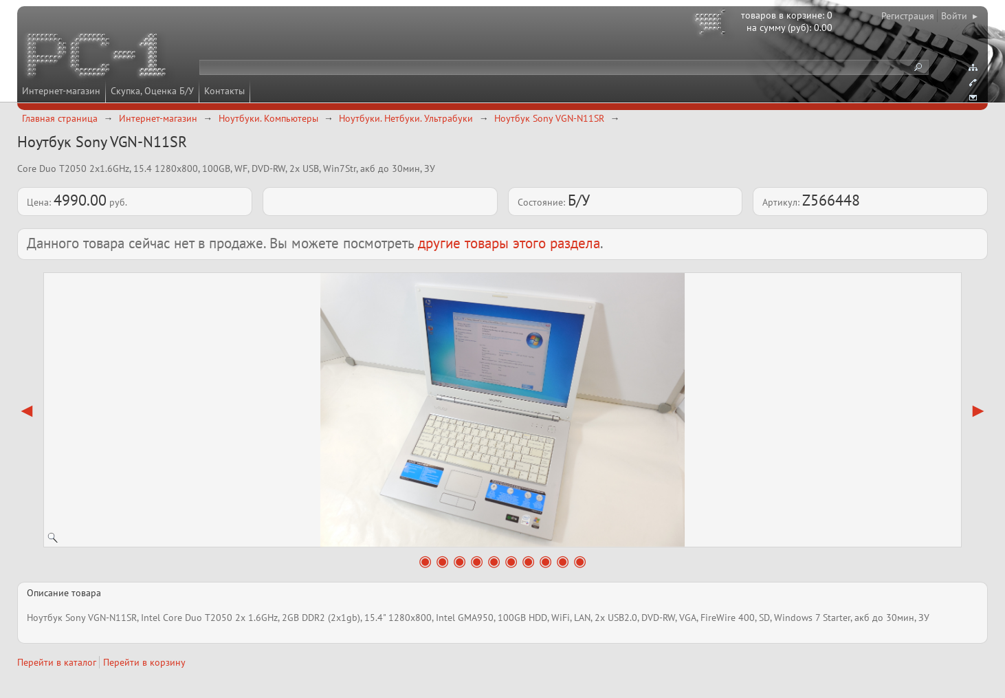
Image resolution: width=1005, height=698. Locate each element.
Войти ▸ (959, 16)
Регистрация (907, 16)
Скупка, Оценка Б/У (152, 91)
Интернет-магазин (61, 91)
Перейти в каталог (56, 662)
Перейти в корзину (144, 662)
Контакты (224, 91)
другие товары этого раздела (509, 243)
